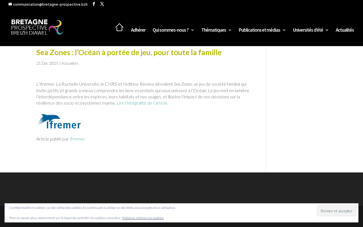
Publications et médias (259, 30)
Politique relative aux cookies (143, 218)
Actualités (345, 30)
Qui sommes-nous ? (171, 30)
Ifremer (77, 138)
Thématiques (213, 30)
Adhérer (138, 30)
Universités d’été (308, 30)
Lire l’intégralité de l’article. (142, 102)
